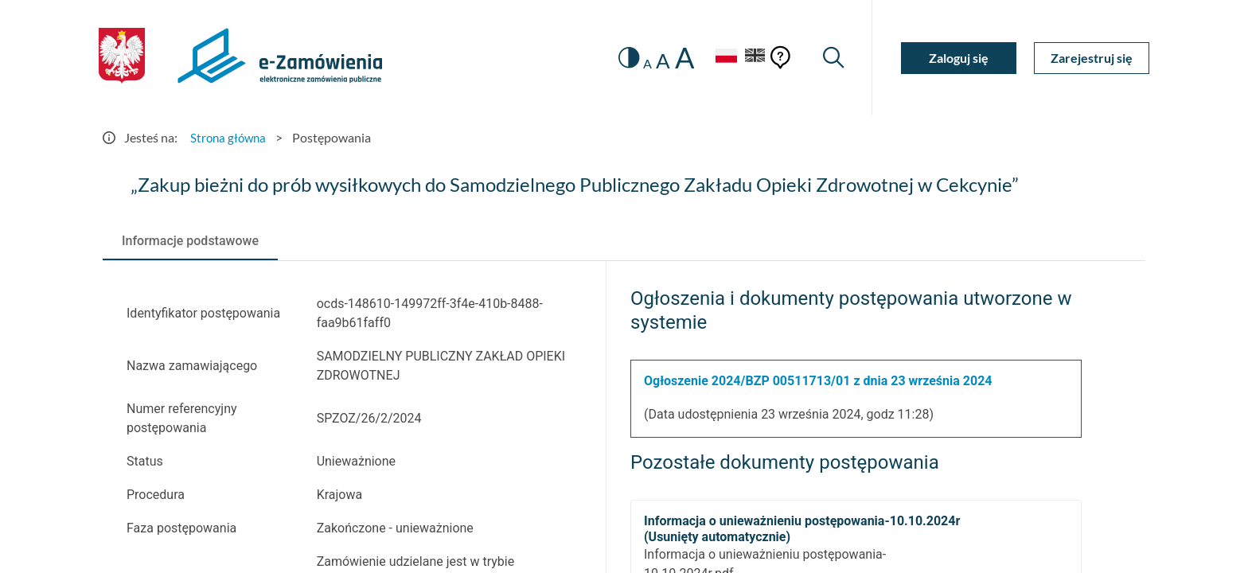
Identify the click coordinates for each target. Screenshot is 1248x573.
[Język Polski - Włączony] (719, 57)
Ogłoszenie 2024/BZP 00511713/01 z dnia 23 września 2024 (818, 380)
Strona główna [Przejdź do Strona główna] (230, 137)
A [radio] (641, 64)
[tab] (190, 241)
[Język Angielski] (753, 57)
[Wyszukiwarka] (833, 58)
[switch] (622, 58)
